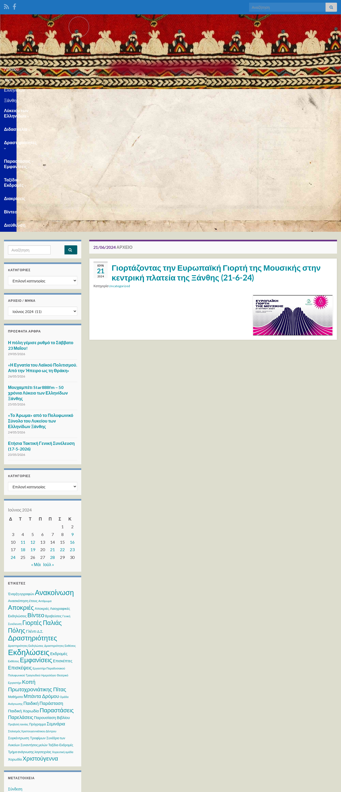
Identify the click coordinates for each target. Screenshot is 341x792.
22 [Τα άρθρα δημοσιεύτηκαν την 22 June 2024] (62, 420)
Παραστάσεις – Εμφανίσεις (169, 95)
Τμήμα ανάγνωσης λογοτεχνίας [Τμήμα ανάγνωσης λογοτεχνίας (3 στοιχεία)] (29, 622)
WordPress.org (20, 690)
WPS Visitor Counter (51, 750)
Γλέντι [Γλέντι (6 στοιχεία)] (31, 501)
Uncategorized (119, 157)
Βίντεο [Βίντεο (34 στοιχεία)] (35, 485)
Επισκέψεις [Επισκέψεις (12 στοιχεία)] (20, 538)
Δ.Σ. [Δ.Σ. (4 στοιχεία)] (40, 502)
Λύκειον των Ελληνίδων (29, 95)
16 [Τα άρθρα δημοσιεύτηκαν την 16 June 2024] (72, 412)
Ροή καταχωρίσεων (23, 669)
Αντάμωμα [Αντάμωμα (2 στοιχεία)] (44, 471)
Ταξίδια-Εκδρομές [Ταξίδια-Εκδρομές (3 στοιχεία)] (60, 616)
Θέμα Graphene (45, 785)
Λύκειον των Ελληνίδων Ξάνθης (171, 67)
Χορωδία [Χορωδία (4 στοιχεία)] (15, 630)
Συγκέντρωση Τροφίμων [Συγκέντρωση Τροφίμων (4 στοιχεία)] (27, 608)
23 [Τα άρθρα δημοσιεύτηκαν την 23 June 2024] (72, 420)
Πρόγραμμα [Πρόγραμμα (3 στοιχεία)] (37, 595)
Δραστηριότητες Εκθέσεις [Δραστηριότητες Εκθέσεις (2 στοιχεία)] (60, 516)
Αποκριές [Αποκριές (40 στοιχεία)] (21, 478)
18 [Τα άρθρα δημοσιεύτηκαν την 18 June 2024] (23, 420)
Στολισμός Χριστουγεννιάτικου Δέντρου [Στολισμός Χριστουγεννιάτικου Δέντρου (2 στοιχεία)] (32, 601)
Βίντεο (291, 95)
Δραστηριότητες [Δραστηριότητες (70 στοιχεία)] (32, 508)
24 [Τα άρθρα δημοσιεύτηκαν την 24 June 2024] (13, 427)
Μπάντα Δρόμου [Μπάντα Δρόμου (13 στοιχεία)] (41, 567)
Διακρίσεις (266, 95)
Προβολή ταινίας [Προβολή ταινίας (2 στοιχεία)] (18, 594)
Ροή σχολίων (18, 679)
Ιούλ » (48, 434)
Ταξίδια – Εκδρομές (226, 95)
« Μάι (36, 434)
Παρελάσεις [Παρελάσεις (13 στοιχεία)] (20, 588)
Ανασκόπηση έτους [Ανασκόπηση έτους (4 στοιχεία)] (23, 471)
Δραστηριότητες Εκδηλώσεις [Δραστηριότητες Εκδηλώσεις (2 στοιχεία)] (25, 516)
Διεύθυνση (317, 95)
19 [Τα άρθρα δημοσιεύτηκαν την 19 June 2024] (32, 420)
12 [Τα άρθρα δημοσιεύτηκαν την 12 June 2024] (32, 412)
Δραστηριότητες (115, 95)
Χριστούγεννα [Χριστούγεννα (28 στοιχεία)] (40, 628)
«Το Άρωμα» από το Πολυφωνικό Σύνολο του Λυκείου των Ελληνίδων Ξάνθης (40, 291)
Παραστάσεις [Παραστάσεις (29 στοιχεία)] (57, 580)
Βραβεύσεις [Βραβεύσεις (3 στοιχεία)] (53, 487)
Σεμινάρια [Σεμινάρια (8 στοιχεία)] (56, 594)
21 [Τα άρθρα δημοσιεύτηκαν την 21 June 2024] (52, 420)
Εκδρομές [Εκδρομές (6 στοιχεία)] (58, 524)
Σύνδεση (15, 659)
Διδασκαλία (76, 95)
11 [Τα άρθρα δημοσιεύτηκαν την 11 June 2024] (23, 412)
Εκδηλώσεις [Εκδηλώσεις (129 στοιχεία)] (28, 522)
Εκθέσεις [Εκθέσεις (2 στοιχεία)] (13, 531)
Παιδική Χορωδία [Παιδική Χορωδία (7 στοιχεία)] (23, 581)
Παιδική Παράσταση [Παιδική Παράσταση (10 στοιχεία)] (43, 573)
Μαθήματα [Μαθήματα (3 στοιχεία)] (15, 567)
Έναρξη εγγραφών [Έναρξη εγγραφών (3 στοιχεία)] (21, 464)
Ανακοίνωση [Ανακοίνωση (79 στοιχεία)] (54, 462)
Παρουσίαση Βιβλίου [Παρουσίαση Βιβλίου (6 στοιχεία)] (52, 588)
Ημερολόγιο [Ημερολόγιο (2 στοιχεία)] (48, 545)
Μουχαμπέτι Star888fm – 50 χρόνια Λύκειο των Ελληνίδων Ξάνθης (38, 263)
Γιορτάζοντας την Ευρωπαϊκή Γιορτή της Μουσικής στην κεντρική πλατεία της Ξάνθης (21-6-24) (216, 143)
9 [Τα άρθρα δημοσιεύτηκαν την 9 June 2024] (72, 404)
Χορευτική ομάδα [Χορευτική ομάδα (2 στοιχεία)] (62, 622)
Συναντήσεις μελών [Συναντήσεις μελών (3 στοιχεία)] (34, 616)
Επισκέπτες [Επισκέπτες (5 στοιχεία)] (62, 531)
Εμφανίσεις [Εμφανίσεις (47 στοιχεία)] (36, 530)
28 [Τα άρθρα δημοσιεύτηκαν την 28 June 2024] (52, 427)
